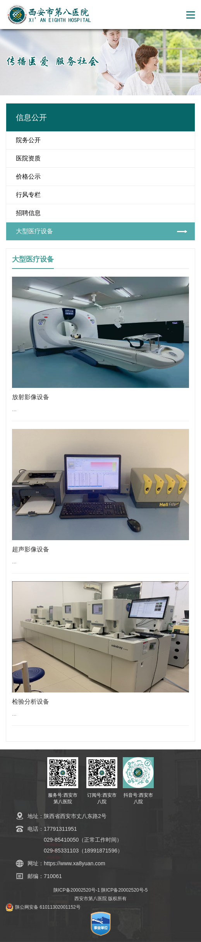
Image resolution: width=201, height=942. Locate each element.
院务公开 (28, 140)
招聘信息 (28, 213)
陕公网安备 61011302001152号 (48, 907)
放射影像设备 (30, 397)
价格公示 (28, 176)
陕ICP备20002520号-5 (124, 890)
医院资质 (28, 158)
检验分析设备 (30, 701)
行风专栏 (28, 194)
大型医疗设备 (34, 231)
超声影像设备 (30, 549)
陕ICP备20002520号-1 (76, 890)
